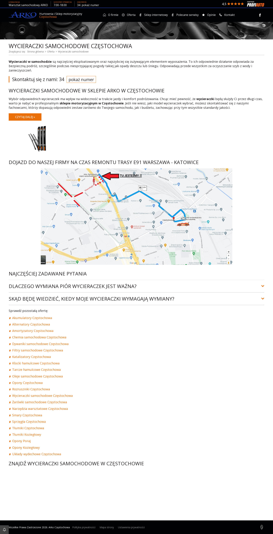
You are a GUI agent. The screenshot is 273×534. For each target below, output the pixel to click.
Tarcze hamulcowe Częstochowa (36, 369)
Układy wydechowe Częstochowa (36, 454)
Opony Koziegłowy (26, 447)
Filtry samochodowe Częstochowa (37, 350)
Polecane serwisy (185, 15)
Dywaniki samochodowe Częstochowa (40, 343)
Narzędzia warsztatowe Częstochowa (40, 408)
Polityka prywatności (83, 527)
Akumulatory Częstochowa (32, 317)
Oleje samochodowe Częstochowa (37, 376)
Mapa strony (107, 527)
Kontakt (227, 15)
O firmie (110, 15)
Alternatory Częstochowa (31, 324)
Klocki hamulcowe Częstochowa (36, 363)
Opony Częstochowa (27, 382)
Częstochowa (48, 17)
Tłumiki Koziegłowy (26, 434)
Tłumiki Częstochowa (28, 428)
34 (88, 5)
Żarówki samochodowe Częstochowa (39, 402)
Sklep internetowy (153, 15)
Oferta (128, 15)
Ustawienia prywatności (131, 527)
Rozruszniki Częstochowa (31, 389)
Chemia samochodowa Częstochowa (39, 337)
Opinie (209, 15)
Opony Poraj (21, 441)
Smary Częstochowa (27, 415)
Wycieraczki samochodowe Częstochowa (42, 395)
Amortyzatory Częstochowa (32, 330)
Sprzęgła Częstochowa (29, 421)
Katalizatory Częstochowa (31, 356)
